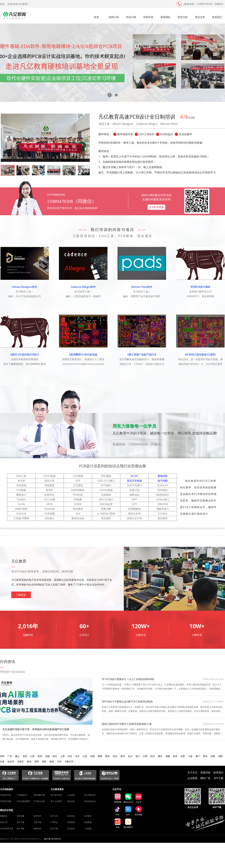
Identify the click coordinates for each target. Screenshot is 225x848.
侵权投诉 (37, 828)
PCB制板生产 (22, 795)
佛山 (17, 756)
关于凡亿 (192, 772)
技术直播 (20, 816)
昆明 (36, 761)
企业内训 (71, 795)
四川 (152, 756)
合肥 (183, 756)
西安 (107, 756)
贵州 (122, 756)
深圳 (2, 756)
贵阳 (44, 761)
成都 (167, 756)
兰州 (59, 761)
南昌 (52, 761)
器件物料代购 (39, 795)
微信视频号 (128, 823)
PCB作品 (54, 822)
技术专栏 (37, 816)
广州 (10, 756)
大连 (190, 756)
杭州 (175, 756)
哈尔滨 (11, 761)
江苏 (32, 756)
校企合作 (71, 801)
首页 (96, 17)
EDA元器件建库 (23, 801)
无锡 (47, 756)
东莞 (25, 756)
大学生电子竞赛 (6, 828)
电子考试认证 (90, 801)
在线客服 (88, 822)
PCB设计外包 (5, 795)
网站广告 (205, 778)
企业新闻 (192, 778)
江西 (145, 756)
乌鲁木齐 (69, 761)
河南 (92, 756)
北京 (77, 756)
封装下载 (37, 822)
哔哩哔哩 (117, 798)
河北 (70, 756)
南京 (55, 756)
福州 (29, 761)
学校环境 (148, 17)
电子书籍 (20, 828)
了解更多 (21, 595)
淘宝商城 (71, 822)
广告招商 (88, 828)
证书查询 (88, 816)
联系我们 (217, 17)
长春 (2, 761)
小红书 (138, 798)
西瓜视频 (138, 811)
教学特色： (105, 134)
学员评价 (71, 828)
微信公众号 (128, 798)
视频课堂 (4, 816)
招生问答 (183, 17)
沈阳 (220, 756)
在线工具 (4, 822)
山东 (85, 756)
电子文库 (54, 816)
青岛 (205, 756)
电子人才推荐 (56, 801)
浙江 (137, 756)
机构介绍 (114, 17)
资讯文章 (200, 17)
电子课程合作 (90, 795)
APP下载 (218, 778)
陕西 (100, 756)
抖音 (118, 811)
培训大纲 (131, 17)
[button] (109, 95)
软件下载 (20, 822)
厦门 (198, 756)
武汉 (115, 756)
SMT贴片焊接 (5, 801)
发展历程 (205, 772)
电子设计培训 (56, 795)
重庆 (160, 756)
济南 (213, 756)
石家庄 (20, 761)
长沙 (130, 756)
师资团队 (165, 17)
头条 (118, 823)
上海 (62, 756)
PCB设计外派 (39, 801)
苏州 (40, 756)
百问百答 (71, 816)
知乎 (128, 811)
